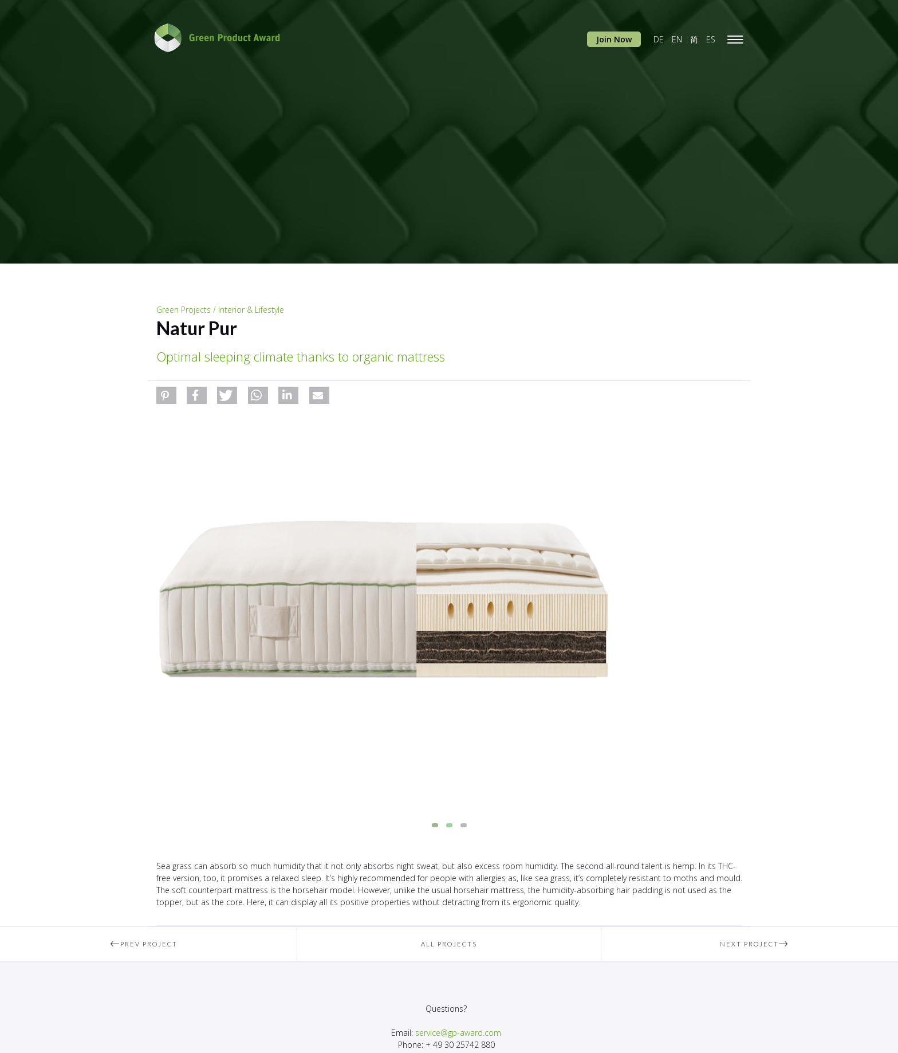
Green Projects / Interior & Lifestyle (220, 309)
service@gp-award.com (458, 1032)
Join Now (614, 39)
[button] (166, 395)
